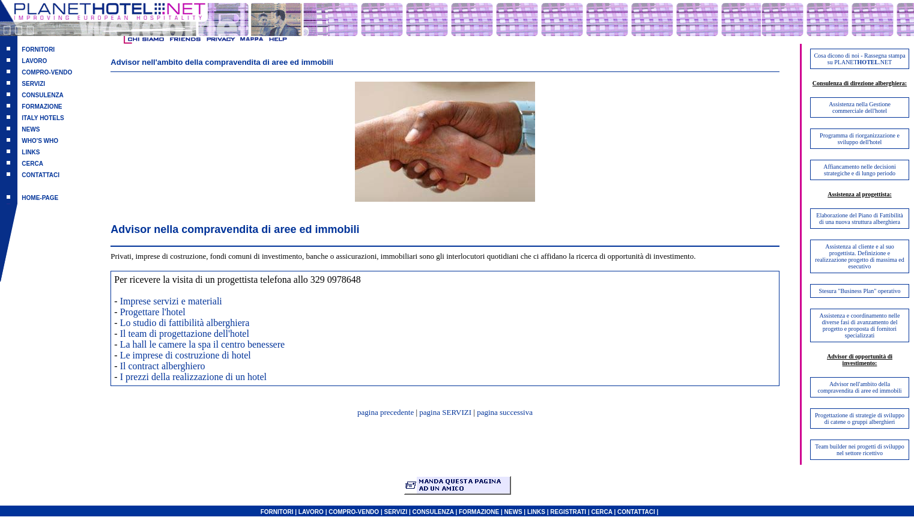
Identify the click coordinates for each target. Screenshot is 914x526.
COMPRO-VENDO (47, 72)
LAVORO (34, 61)
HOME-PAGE (40, 198)
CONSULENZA (42, 95)
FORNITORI (38, 49)
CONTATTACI (40, 175)
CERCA (32, 163)
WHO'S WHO (40, 141)
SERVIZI (33, 83)
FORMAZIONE (42, 106)
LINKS (31, 152)
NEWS (31, 129)
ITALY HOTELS (43, 118)
